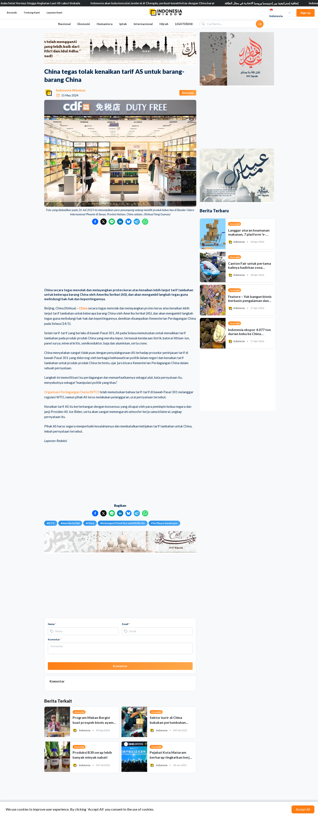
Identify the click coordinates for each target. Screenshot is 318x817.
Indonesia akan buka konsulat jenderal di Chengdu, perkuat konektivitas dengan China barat (160, 3)
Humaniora (105, 24)
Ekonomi (84, 24)
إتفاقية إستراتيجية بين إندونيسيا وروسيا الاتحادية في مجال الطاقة (269, 3)
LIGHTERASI (184, 24)
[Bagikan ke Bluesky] (128, 222)
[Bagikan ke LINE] (112, 222)
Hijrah (164, 24)
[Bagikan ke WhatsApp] (145, 222)
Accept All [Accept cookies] (303, 809)
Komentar (54, 639)
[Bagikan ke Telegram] (137, 222)
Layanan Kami (54, 12)
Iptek (123, 24)
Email (126, 624)
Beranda (12, 12)
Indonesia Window (70, 90)
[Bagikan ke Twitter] (103, 222)
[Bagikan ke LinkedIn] (120, 222)
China (83, 308)
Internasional (143, 24)
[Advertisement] (120, 257)
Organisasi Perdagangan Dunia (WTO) (71, 392)
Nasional (64, 24)
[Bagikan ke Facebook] (95, 222)
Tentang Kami (31, 12)
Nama (52, 624)
